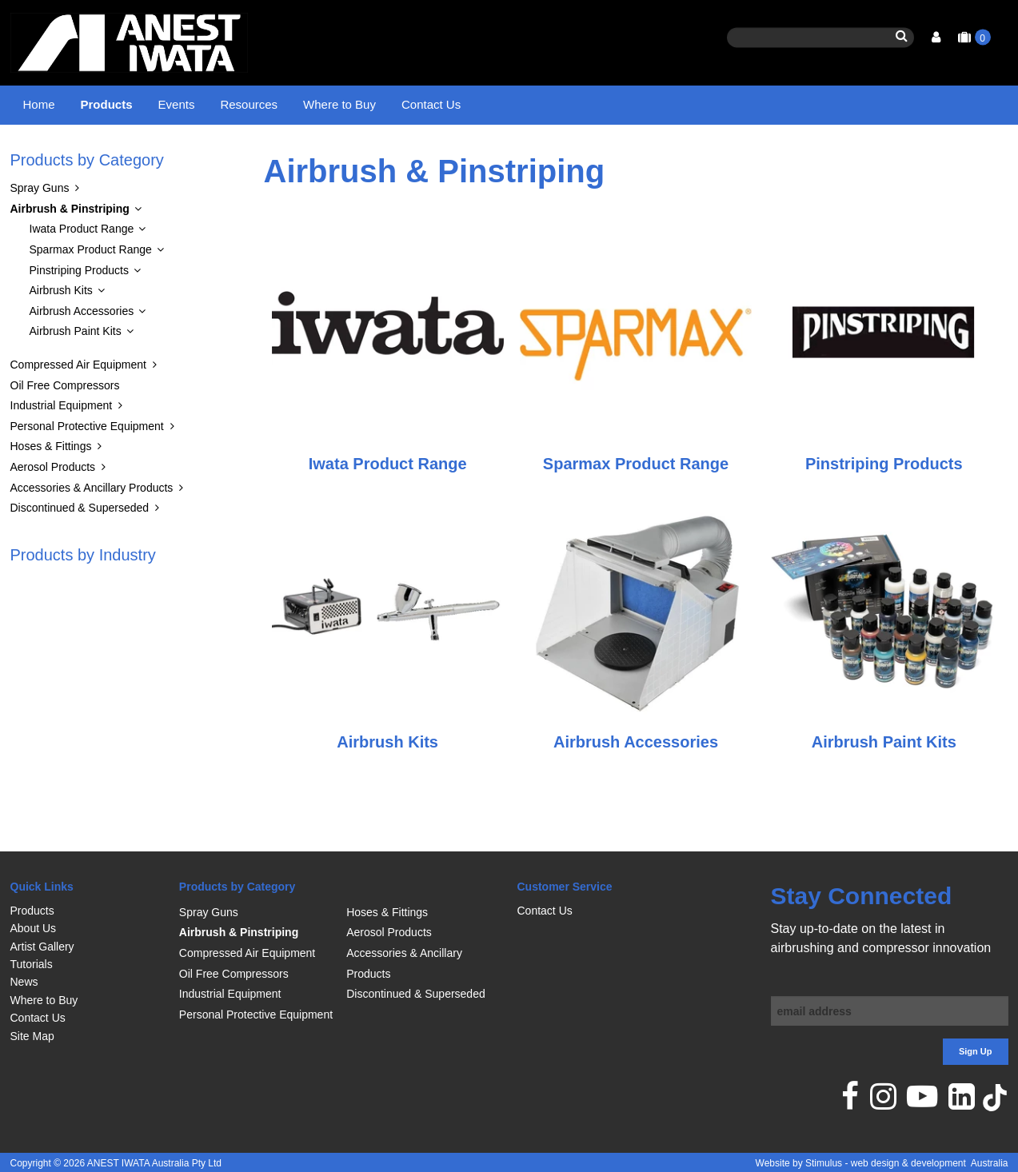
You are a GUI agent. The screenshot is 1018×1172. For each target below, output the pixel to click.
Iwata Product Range (82, 269)
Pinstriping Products (80, 310)
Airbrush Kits (61, 331)
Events (176, 104)
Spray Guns (40, 228)
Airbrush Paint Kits (76, 371)
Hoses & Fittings (51, 486)
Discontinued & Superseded (80, 548)
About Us (33, 929)
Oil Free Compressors (65, 425)
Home (39, 104)
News (24, 982)
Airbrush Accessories (82, 351)
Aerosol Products (53, 506)
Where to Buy (339, 104)
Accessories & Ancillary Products (92, 527)
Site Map (32, 1036)
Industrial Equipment (61, 446)
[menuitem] (86, 910)
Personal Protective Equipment (87, 466)
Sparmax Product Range (91, 289)
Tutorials (31, 964)
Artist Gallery (42, 946)
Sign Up (975, 1052)
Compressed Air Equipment (78, 404)
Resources (248, 104)
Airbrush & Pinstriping (164, 155)
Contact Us (431, 104)
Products (107, 104)
